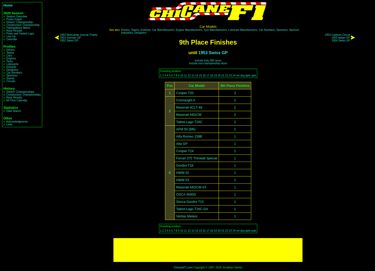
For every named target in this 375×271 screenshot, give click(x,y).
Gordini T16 (184, 165)
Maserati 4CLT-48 (189, 107)
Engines (11, 58)
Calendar (11, 39)
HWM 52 (182, 173)
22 (226, 75)
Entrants (11, 67)
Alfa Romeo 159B (189, 136)
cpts (253, 75)
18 (211, 75)
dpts (247, 75)
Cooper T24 (184, 151)
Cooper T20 (184, 93)
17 (208, 75)
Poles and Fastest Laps (20, 33)
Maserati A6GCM (188, 115)
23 (230, 75)
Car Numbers (14, 72)
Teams (10, 52)
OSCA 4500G (186, 194)
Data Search (13, 111)
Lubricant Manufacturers (242, 29)
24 (234, 75)
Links (9, 124)
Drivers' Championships (20, 91)
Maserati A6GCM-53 (191, 187)
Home (8, 5)
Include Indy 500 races (208, 60)
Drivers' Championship (19, 22)
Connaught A (185, 100)
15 (200, 75)
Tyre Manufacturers (215, 29)
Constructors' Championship (22, 25)
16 (204, 75)
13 (192, 75)
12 (189, 75)
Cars (9, 55)
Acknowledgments (17, 121)
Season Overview (16, 16)
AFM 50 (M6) (186, 129)
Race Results (14, 30)
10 (181, 75)
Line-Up (11, 36)
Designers (12, 69)
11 (185, 75)
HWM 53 (182, 180)
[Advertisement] (208, 250)
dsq (242, 75)
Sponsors (11, 75)
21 (223, 75)
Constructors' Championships (23, 94)
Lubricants (12, 64)
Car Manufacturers (163, 29)
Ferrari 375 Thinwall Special (196, 158)
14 (196, 75)
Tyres (9, 61)
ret (238, 75)
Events (10, 78)
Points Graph (14, 19)
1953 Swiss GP (213, 53)
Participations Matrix (18, 27)
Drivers (10, 49)
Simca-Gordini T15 (190, 202)
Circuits (10, 81)
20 (219, 75)
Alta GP (182, 144)
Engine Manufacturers (189, 29)
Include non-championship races (208, 63)
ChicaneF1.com (183, 267)
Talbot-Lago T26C (189, 122)
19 (215, 75)
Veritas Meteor (187, 216)
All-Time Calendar (16, 100)
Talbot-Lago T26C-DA (192, 209)
